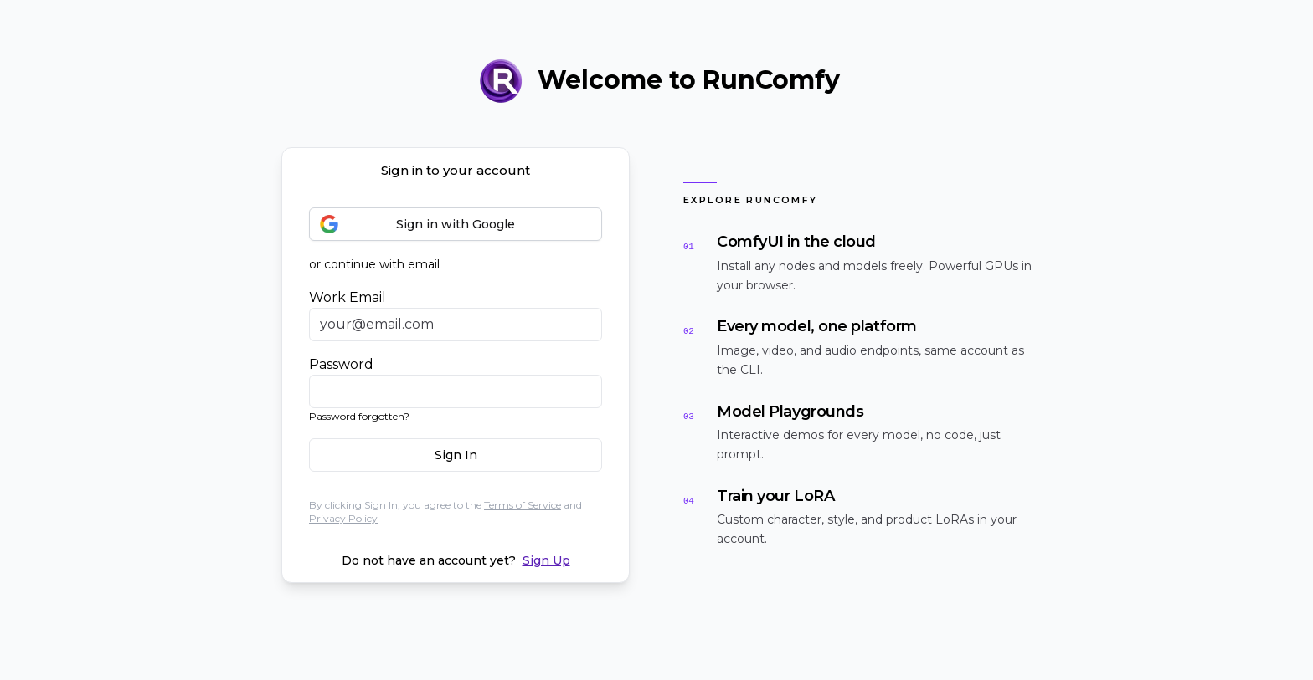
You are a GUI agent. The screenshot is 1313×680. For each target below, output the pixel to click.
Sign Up (546, 560)
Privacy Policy (343, 518)
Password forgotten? (359, 416)
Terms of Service (522, 504)
